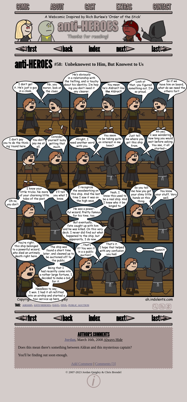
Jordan (69, 340)
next (125, 49)
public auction (78, 305)
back (62, 49)
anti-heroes (42, 305)
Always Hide (113, 340)
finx (63, 305)
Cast (90, 6)
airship (27, 305)
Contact (162, 6)
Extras (124, 6)
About (56, 6)
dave (55, 305)
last (162, 49)
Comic (22, 6)
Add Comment (82, 364)
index (94, 49)
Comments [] (105, 364)
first (25, 49)
